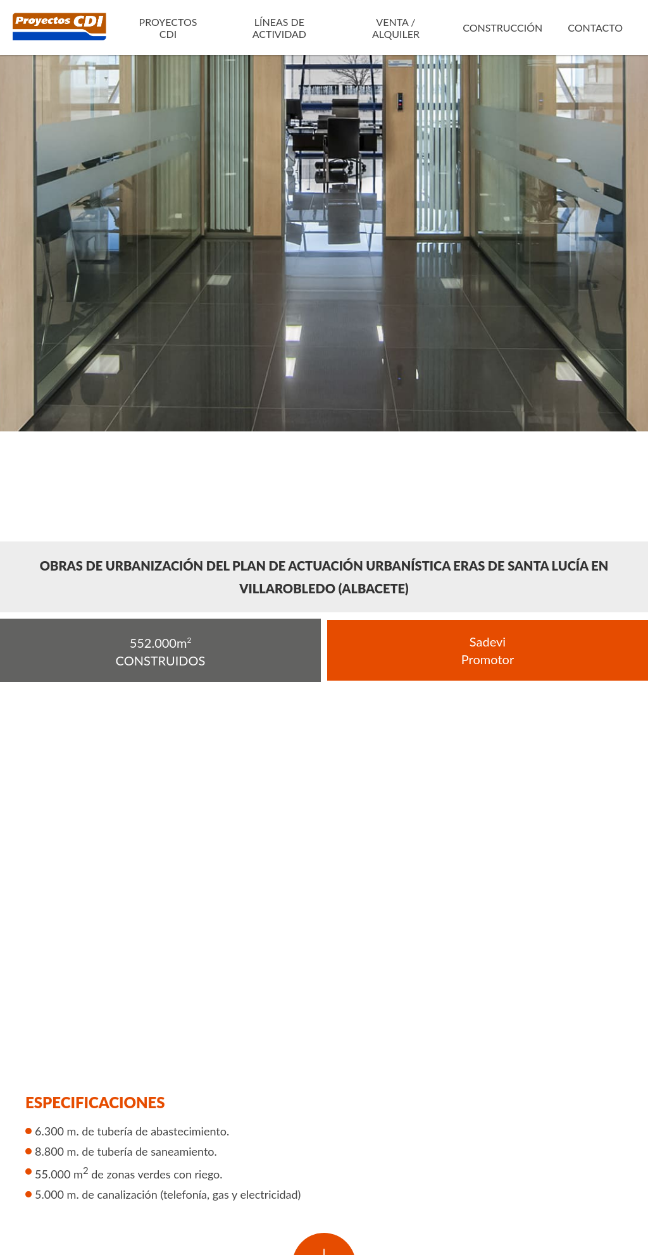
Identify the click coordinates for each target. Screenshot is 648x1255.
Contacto (595, 28)
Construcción (502, 28)
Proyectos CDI (168, 28)
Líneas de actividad (279, 28)
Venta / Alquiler (396, 28)
